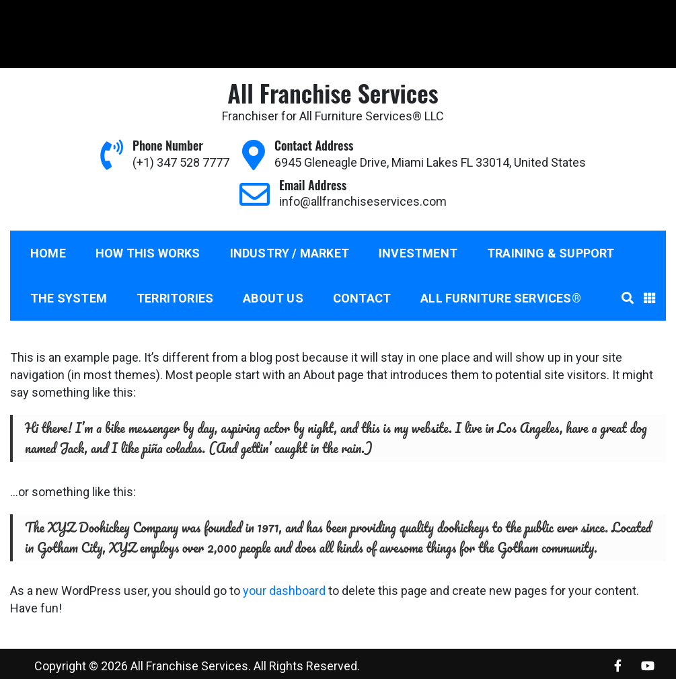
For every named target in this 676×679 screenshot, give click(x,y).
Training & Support (551, 253)
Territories (175, 298)
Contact (362, 298)
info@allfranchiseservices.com (221, 16)
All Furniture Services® (500, 298)
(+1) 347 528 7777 (61, 16)
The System (68, 298)
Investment (418, 253)
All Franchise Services (332, 92)
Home (48, 253)
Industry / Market (289, 253)
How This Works (148, 253)
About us (273, 298)
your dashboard (284, 591)
